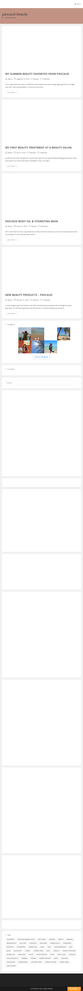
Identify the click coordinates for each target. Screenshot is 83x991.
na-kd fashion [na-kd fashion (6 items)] (42, 954)
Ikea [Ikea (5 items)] (70, 947)
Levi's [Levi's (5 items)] (48, 951)
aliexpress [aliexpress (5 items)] (10, 939)
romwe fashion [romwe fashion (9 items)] (45, 958)
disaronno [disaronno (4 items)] (67, 943)
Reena (10, 79)
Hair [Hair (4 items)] (49, 947)
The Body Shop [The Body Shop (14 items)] (36, 962)
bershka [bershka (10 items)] (70, 939)
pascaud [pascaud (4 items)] (72, 954)
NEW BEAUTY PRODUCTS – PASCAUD (29, 295)
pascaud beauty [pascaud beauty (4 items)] (12, 958)
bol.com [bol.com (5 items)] (23, 943)
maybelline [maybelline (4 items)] (11, 954)
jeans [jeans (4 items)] (8, 951)
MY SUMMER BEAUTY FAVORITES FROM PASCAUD (37, 74)
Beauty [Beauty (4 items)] (60, 939)
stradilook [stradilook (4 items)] (11, 962)
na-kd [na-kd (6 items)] (31, 954)
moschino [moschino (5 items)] (22, 954)
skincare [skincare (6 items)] (64, 958)
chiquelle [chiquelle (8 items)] (33, 943)
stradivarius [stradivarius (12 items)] (23, 962)
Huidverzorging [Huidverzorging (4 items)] (60, 947)
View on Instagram (41, 357)
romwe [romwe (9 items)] (33, 958)
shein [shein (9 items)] (56, 958)
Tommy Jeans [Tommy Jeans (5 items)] (64, 962)
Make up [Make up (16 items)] (56, 951)
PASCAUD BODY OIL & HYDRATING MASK (31, 221)
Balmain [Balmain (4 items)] (52, 939)
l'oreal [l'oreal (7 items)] (27, 951)
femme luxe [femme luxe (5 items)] (33, 947)
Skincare (33, 153)
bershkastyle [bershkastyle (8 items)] (11, 943)
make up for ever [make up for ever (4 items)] (69, 951)
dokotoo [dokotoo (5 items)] (10, 947)
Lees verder (12, 92)
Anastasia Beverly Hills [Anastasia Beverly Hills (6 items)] (26, 939)
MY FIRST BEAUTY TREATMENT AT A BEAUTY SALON (38, 147)
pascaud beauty (11, 18)
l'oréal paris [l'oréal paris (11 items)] (38, 951)
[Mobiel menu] (78, 4)
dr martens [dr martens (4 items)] (21, 947)
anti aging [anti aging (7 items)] (42, 939)
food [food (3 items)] (42, 947)
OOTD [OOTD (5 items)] (52, 954)
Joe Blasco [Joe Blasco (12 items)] (18, 951)
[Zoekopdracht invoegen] (41, 383)
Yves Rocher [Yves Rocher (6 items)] (11, 966)
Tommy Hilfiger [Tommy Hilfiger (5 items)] (50, 962)
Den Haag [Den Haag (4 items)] (43, 943)
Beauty (36, 79)
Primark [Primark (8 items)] (24, 958)
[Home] (2, 18)
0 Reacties (46, 79)
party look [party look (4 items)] (61, 954)
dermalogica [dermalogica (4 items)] (55, 943)
